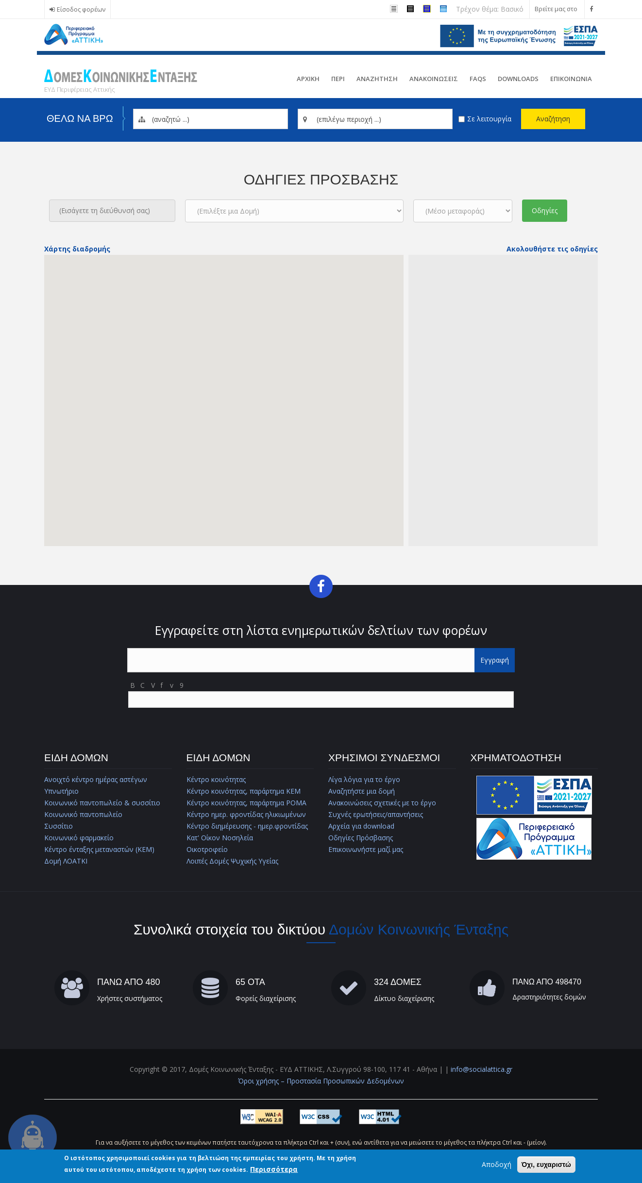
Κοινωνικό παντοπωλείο (83, 814)
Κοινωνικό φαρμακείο (79, 837)
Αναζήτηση (553, 118)
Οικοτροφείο (207, 849)
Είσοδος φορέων (81, 9)
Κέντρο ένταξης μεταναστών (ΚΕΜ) (99, 849)
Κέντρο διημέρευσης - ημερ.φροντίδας (247, 826)
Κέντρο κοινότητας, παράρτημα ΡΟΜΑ (246, 802)
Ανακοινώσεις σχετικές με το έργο (382, 802)
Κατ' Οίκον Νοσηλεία (219, 837)
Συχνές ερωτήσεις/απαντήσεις (375, 814)
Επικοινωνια (571, 78)
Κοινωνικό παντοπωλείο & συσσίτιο (102, 802)
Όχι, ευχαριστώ (546, 1164)
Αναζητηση (377, 78)
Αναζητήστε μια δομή (361, 791)
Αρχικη (308, 78)
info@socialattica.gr (481, 1069)
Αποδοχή (496, 1164)
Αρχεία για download (361, 826)
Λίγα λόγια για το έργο (364, 779)
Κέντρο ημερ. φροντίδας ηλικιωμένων (246, 814)
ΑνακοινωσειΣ (433, 78)
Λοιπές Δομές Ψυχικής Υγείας (232, 861)
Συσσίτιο (58, 826)
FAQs (478, 78)
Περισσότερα (274, 1169)
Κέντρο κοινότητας (216, 779)
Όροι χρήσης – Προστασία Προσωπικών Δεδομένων (321, 1080)
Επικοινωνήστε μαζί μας (365, 849)
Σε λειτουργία (489, 118)
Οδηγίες (545, 210)
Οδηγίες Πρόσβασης (360, 837)
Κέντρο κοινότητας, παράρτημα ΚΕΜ (243, 791)
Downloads (518, 78)
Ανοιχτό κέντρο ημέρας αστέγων (95, 779)
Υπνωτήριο (61, 791)
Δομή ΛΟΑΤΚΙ (65, 861)
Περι (338, 78)
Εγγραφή (494, 660)
